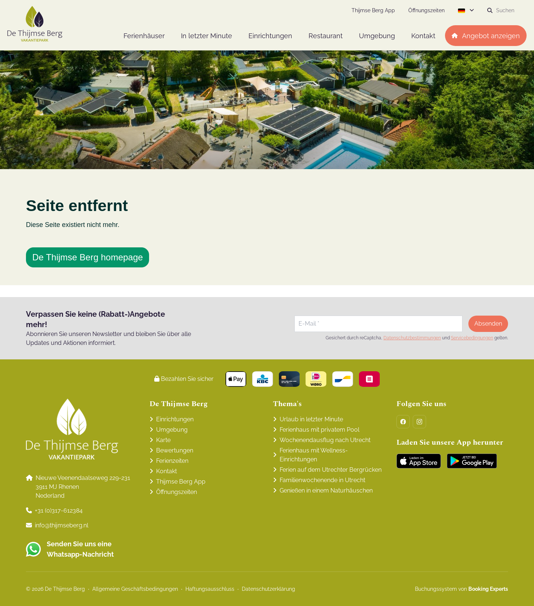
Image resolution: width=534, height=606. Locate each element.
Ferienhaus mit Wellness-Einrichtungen (314, 455)
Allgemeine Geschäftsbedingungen (135, 589)
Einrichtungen (175, 419)
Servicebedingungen (472, 337)
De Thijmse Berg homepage (87, 257)
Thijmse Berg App (180, 481)
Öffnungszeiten (176, 491)
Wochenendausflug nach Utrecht (325, 440)
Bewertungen (174, 450)
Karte (163, 440)
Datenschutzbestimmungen (412, 337)
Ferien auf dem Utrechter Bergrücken (331, 469)
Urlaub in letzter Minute (311, 419)
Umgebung (172, 429)
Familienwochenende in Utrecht (322, 480)
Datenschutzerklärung (268, 589)
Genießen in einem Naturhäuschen (326, 490)
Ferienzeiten (172, 460)
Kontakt (166, 471)
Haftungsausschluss (209, 589)
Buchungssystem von (461, 589)
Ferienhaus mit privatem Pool (319, 429)
